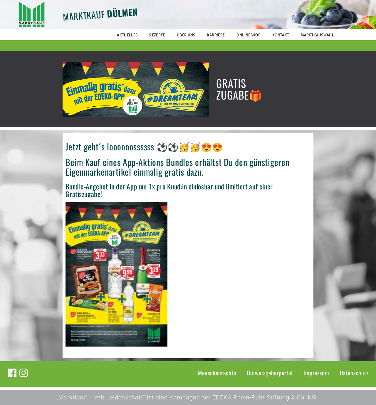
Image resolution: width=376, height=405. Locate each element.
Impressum (316, 372)
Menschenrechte (217, 372)
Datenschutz (354, 372)
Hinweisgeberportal (270, 372)
